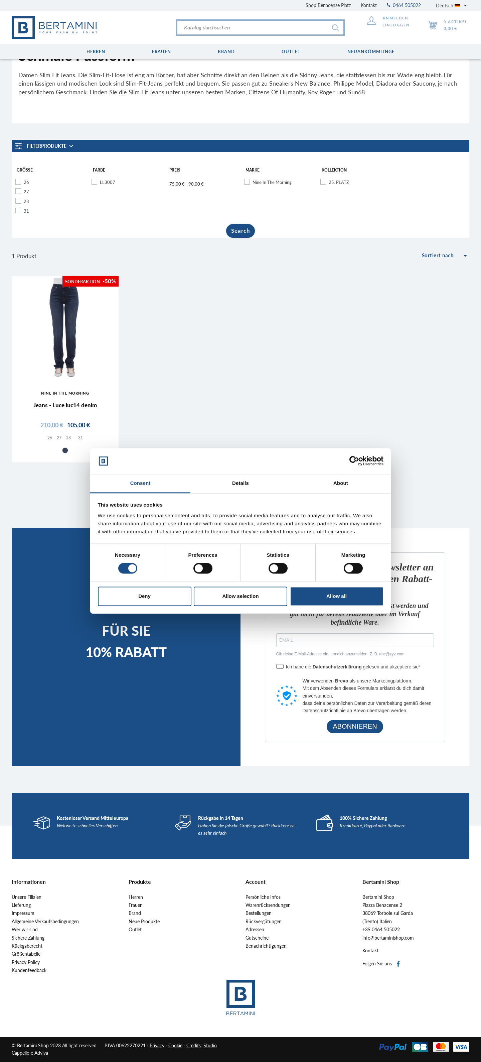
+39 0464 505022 (381, 929)
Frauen (136, 905)
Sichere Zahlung (28, 938)
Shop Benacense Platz (328, 5)
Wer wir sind (25, 929)
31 (26, 211)
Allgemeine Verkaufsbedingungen (45, 921)
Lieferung (21, 905)
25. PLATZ (339, 182)
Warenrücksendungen (268, 905)
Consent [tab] (140, 483)
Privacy (157, 1045)
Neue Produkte (144, 921)
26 (26, 182)
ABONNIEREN (355, 726)
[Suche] (260, 27)
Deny (144, 596)
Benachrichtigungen (266, 946)
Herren (136, 897)
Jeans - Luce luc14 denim (65, 405)
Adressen (255, 929)
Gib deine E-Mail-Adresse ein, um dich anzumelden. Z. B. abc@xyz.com (340, 654)
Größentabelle (26, 954)
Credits (193, 1045)
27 (26, 191)
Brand (135, 913)
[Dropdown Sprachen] (452, 5)
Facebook (398, 964)
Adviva (41, 1053)
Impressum (23, 913)
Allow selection (240, 596)
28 (26, 201)
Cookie (175, 1045)
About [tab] (340, 483)
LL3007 (107, 182)
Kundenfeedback (29, 970)
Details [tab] (240, 483)
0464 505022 (404, 5)
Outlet (135, 929)
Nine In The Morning (272, 182)
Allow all (336, 596)
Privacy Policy (26, 962)
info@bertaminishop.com (388, 938)
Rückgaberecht (27, 946)
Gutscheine (257, 938)
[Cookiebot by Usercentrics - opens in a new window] (354, 461)
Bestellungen (259, 913)
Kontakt (369, 5)
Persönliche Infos (263, 897)
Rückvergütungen (264, 921)
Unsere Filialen (26, 897)
